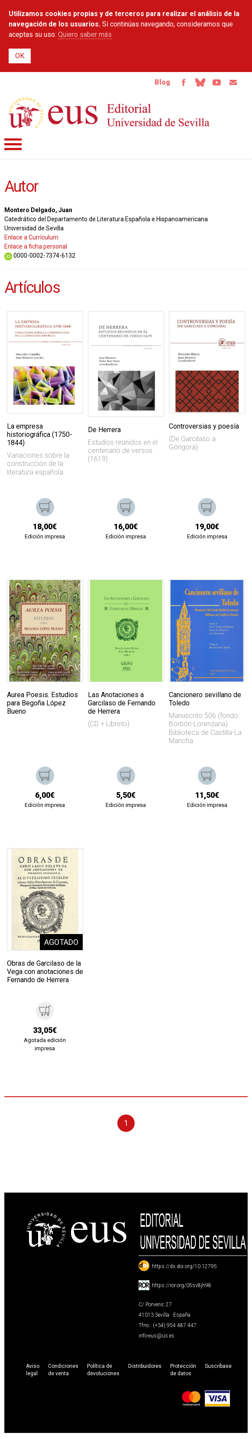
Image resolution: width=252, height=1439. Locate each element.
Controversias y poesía (204, 428)
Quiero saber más (85, 34)
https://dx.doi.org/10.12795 (184, 1268)
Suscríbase (218, 1368)
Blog (155, 83)
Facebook (177, 83)
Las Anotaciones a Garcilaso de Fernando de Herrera (121, 704)
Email (232, 83)
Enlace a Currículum (31, 239)
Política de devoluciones (103, 1371)
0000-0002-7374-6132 (39, 257)
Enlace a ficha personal (35, 248)
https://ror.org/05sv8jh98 (181, 1287)
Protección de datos (183, 1371)
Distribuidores (145, 1368)
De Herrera (104, 431)
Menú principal (13, 146)
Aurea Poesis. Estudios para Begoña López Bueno (42, 704)
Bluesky (196, 83)
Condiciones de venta (63, 1371)
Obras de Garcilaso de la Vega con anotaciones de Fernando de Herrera (45, 973)
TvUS (214, 83)
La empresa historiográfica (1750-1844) (39, 436)
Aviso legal (32, 1371)
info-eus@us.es (156, 1337)
